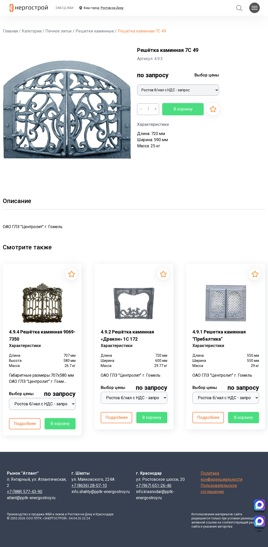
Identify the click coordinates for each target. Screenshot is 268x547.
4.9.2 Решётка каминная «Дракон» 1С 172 (127, 335)
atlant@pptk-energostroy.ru (31, 497)
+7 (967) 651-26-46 (153, 485)
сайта (238, 514)
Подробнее (25, 423)
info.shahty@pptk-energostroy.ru (100, 491)
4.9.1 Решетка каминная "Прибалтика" (219, 335)
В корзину (183, 109)
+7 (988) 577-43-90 (24, 491)
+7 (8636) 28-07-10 (89, 485)
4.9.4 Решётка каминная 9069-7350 (42, 335)
